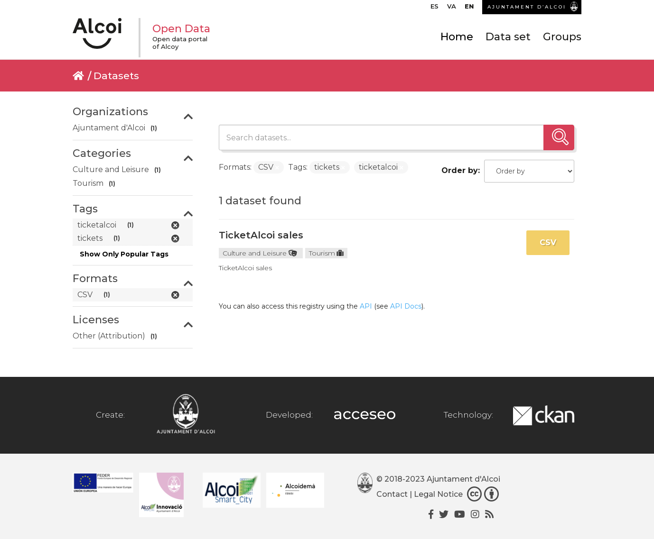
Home (456, 36)
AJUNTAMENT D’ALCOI (526, 7)
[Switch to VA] (451, 8)
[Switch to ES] (434, 8)
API (366, 306)
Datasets (116, 76)
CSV (548, 242)
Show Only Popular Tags (124, 254)
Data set (508, 36)
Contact (392, 494)
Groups (562, 36)
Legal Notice (438, 494)
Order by (459, 170)
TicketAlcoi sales (261, 235)
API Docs (405, 306)
